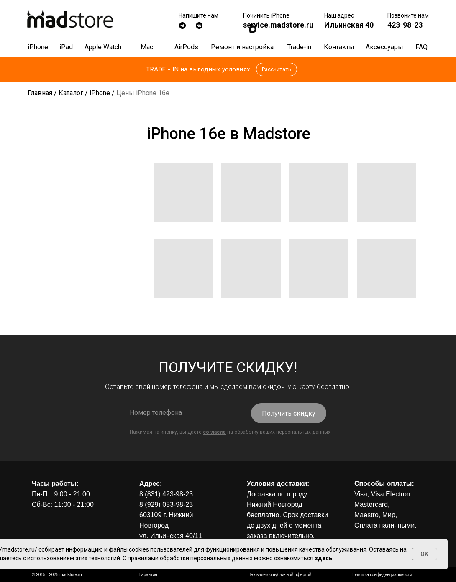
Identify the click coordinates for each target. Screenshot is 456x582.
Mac (147, 47)
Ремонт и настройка (242, 47)
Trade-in (299, 47)
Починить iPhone (266, 15)
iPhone (38, 47)
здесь (323, 558)
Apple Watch (103, 47)
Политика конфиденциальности (381, 574)
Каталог (71, 93)
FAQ (421, 47)
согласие (214, 432)
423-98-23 (405, 24)
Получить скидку (288, 413)
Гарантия (148, 574)
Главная (40, 93)
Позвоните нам (408, 15)
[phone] (186, 412)
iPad (66, 47)
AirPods (186, 47)
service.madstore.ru (278, 24)
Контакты (339, 47)
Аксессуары (384, 47)
